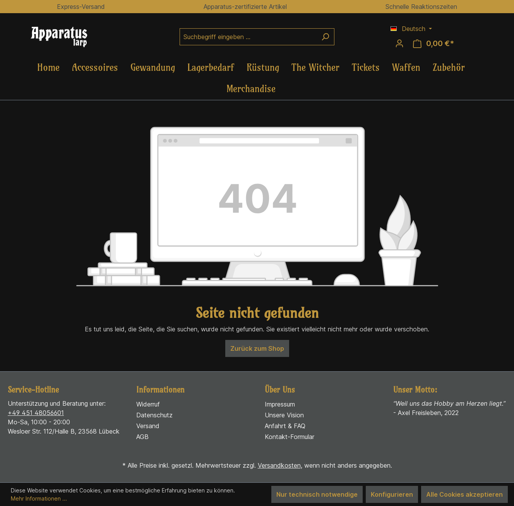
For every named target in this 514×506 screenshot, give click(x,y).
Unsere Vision (284, 415)
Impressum (280, 404)
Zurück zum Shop (257, 348)
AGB (142, 437)
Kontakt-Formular (289, 437)
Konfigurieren (392, 494)
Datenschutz (154, 415)
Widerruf (148, 404)
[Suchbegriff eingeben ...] (248, 36)
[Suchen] (325, 36)
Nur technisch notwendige (317, 494)
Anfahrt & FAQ (285, 426)
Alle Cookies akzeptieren (464, 494)
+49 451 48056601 (36, 413)
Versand (147, 426)
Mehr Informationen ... (39, 498)
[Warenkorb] (433, 43)
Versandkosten (279, 465)
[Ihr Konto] (399, 43)
